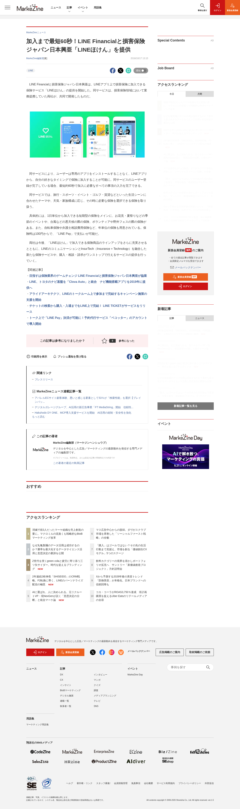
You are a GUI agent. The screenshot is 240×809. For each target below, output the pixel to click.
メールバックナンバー (185, 267)
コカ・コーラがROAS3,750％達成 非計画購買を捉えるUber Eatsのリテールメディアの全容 (121, 596)
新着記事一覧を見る (185, 405)
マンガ (97, 680)
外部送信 (209, 783)
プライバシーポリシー (189, 783)
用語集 (98, 7)
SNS (96, 706)
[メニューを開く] (7, 7)
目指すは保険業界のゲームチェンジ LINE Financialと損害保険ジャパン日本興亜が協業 (88, 275)
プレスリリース (44, 379)
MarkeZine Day (135, 674)
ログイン (185, 286)
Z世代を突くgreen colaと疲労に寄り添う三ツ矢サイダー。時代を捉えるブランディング (57, 564)
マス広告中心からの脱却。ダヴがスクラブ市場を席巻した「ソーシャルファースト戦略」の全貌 (121, 533)
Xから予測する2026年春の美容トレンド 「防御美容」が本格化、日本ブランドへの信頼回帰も (121, 580)
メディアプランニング (105, 695)
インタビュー (100, 674)
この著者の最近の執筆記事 (69, 462)
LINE (30, 70)
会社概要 (148, 783)
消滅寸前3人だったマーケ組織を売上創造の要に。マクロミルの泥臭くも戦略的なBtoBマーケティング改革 (58, 533)
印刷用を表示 (36, 356)
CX (61, 680)
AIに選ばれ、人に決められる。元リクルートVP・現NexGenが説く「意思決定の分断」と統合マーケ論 (57, 596)
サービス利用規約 (166, 783)
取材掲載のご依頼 (199, 652)
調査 (96, 690)
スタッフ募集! (103, 783)
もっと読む (38, 416)
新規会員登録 (185, 277)
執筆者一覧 (65, 706)
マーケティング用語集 (37, 724)
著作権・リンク (84, 783)
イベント (83, 8)
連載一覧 (64, 701)
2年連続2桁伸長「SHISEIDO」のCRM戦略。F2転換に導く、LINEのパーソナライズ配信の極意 (57, 580)
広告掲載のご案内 (169, 652)
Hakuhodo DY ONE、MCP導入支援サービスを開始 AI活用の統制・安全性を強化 (83, 412)
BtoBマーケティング (70, 690)
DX (61, 674)
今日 (172, 94)
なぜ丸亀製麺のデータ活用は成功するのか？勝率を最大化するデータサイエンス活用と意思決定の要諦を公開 (57, 549)
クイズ (97, 685)
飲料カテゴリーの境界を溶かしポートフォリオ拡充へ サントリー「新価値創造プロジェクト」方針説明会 (121, 564)
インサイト (65, 685)
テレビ (97, 701)
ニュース (56, 7)
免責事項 (135, 783)
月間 (199, 94)
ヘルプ (69, 783)
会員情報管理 (121, 783)
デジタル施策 (67, 695)
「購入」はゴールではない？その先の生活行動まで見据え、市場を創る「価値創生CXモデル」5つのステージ (121, 549)
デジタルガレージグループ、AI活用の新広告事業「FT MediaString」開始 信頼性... (84, 407)
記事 (69, 8)
